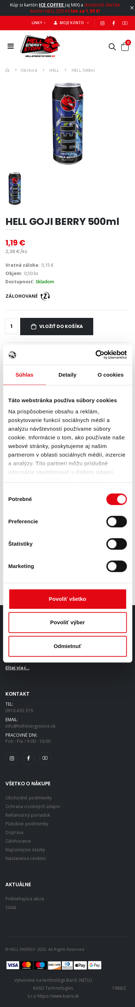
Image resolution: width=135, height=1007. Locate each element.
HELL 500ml (83, 70)
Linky (37, 22)
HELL (54, 70)
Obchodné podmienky (28, 797)
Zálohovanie (18, 841)
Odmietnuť (67, 646)
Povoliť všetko (67, 599)
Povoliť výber (67, 622)
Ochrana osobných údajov (32, 806)
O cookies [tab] (111, 375)
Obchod (29, 70)
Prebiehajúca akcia (24, 898)
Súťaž (10, 907)
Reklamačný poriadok (27, 815)
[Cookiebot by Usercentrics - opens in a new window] (96, 354)
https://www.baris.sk (58, 996)
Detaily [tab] (68, 375)
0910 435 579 (19, 710)
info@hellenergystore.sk (30, 726)
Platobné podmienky (26, 823)
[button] (112, 48)
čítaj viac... (17, 667)
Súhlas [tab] (24, 375)
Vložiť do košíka (61, 326)
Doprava (14, 832)
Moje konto (69, 22)
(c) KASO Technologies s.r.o (59, 988)
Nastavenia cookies (25, 858)
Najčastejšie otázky (25, 849)
